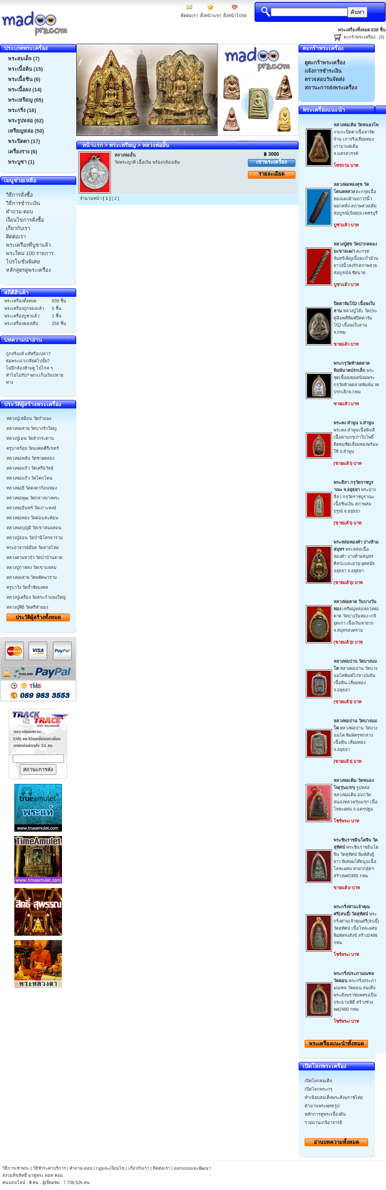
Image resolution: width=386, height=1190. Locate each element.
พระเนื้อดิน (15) (25, 69)
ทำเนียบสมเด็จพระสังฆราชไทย (334, 1097)
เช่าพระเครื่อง (271, 162)
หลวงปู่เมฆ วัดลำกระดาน (30, 438)
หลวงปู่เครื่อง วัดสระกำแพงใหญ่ (36, 597)
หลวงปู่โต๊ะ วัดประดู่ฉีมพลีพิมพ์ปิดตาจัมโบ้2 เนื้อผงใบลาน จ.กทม (355, 318)
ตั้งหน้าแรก (210, 15)
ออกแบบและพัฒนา (192, 1168)
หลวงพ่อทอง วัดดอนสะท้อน (32, 517)
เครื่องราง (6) (22, 152)
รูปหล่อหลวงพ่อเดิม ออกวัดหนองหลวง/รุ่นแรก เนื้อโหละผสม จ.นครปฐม (356, 794)
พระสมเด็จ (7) (24, 59)
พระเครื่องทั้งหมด (336, 1044)
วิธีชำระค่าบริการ (49, 1168)
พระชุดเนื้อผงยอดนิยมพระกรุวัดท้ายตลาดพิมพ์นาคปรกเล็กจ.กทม (356, 377)
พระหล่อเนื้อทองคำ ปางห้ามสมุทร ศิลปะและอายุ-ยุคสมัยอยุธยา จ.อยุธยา (356, 556)
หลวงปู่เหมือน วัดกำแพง (28, 418)
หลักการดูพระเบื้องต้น (325, 1114)
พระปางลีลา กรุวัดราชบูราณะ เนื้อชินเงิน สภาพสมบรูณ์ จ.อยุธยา (355, 496)
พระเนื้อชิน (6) (24, 79)
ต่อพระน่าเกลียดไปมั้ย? (28, 360)
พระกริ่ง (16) (22, 110)
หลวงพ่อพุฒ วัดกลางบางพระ (33, 497)
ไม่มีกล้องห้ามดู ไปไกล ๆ (29, 368)
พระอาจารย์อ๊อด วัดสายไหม (32, 547)
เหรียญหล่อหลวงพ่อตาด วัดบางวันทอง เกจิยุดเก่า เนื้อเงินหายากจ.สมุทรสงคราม (356, 616)
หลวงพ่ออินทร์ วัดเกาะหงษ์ (31, 507)
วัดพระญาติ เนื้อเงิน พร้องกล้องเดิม (147, 162)
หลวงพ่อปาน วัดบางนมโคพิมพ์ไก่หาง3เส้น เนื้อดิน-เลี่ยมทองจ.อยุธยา (355, 675)
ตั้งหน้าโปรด (235, 15)
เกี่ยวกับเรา (138, 1168)
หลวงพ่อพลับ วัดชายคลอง (30, 458)
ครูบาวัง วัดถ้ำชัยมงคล (27, 587)
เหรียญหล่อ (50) (26, 131)
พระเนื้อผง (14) (25, 90)
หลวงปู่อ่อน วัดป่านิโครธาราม (34, 537)
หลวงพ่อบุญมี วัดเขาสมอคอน (34, 527)
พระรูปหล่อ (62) (26, 121)
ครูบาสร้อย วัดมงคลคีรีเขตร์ (32, 448)
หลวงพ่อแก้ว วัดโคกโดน (29, 478)
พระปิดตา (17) (24, 141)
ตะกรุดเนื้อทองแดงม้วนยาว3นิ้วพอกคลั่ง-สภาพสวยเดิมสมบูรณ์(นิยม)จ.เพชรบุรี (356, 198)
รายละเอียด (271, 174)
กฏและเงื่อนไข (110, 1168)
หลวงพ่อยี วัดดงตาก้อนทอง (31, 488)
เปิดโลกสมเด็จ (318, 1080)
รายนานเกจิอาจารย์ (323, 1122)
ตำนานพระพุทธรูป (322, 1105)
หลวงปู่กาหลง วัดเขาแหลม (31, 567)
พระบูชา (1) (21, 162)
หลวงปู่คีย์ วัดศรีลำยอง (27, 607)
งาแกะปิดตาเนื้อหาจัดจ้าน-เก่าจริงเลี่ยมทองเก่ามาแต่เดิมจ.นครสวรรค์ (356, 139)
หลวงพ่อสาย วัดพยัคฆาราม (31, 577)
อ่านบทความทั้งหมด (336, 1142)
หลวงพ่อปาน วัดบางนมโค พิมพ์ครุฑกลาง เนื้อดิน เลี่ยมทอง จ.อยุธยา (355, 735)
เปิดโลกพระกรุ (318, 1089)
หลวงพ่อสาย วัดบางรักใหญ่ (31, 428)
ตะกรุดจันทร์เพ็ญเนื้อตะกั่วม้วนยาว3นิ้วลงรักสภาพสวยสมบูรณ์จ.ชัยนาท (356, 258)
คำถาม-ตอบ (81, 1168)
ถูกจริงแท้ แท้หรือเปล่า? (28, 353)
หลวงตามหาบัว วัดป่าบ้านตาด (34, 557)
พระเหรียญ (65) (25, 100)
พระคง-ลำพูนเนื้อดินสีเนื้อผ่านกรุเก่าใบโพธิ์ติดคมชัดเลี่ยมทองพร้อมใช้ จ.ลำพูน (356, 437)
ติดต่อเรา (189, 15)
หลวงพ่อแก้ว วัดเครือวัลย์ (29, 468)
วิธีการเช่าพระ (16, 1168)
